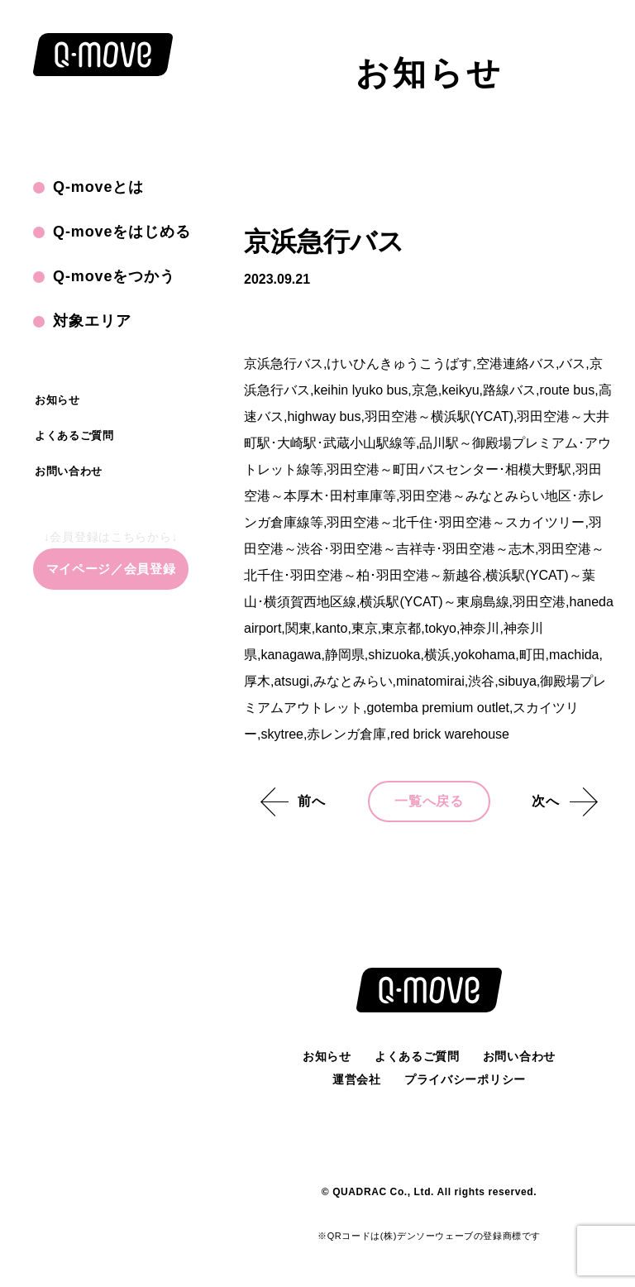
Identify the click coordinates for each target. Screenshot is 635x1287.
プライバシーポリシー (465, 1079)
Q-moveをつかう (114, 276)
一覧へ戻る (429, 801)
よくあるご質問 (74, 435)
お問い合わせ (69, 471)
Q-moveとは (98, 187)
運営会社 (356, 1079)
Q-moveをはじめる (122, 231)
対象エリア (92, 321)
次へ (546, 801)
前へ (312, 801)
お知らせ (57, 400)
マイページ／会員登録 (111, 569)
